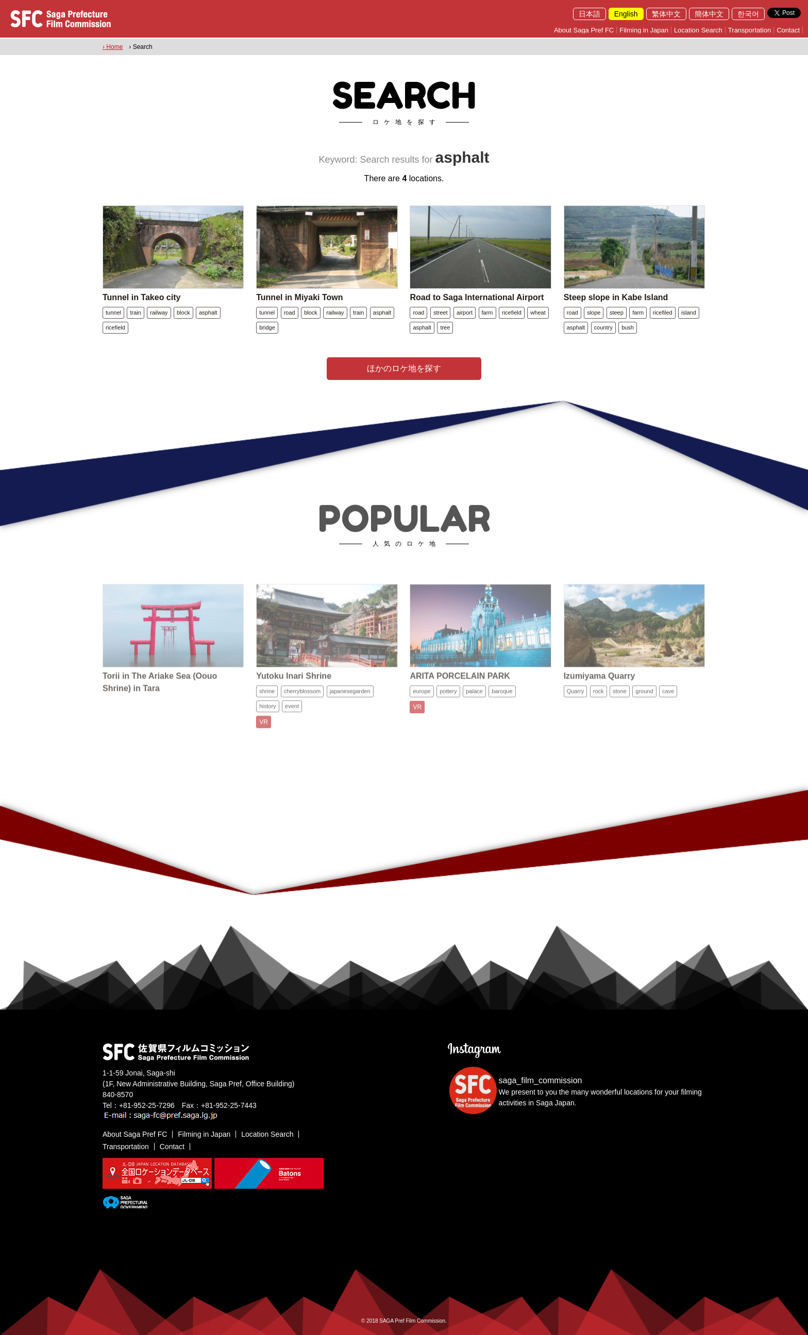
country (603, 327)
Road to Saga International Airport (477, 297)
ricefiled (662, 312)
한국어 (748, 14)
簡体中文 (709, 14)
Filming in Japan (643, 30)
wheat (537, 312)
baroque (502, 699)
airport (465, 312)
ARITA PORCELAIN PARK (460, 683)
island (688, 312)
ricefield (115, 327)
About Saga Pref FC (584, 30)
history (267, 713)
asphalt (208, 312)
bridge (267, 327)
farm (487, 312)
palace (474, 699)
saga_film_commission (540, 1080)
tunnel (113, 312)
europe (421, 699)
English (626, 14)
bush (627, 327)
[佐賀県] (125, 1204)
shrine (267, 699)
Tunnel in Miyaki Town (299, 297)
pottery (448, 699)
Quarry (575, 699)
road (289, 312)
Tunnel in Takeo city (141, 297)
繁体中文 (666, 14)
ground (644, 699)
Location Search (698, 30)
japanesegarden (350, 699)
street (440, 312)
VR (263, 729)
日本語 (589, 14)
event (292, 713)
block (183, 312)
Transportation (749, 30)
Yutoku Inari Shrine (293, 683)
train (135, 312)
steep (617, 312)
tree (445, 327)
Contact (788, 30)
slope (593, 312)
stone (620, 699)
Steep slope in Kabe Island (616, 297)
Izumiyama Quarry (599, 683)
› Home (113, 46)
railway (158, 312)
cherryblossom (302, 699)
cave (668, 699)
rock (598, 699)
